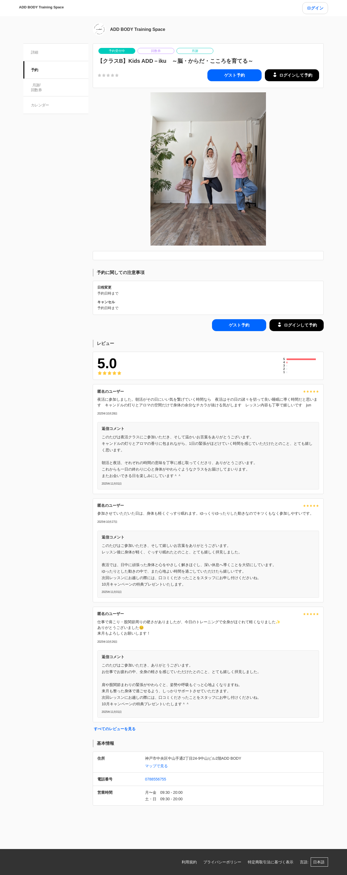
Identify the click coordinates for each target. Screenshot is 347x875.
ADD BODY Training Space (41, 7)
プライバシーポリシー (222, 862)
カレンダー (40, 105)
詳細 (34, 52)
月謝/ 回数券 (36, 87)
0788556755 (155, 779)
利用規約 (189, 862)
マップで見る (156, 766)
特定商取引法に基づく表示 (270, 862)
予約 (34, 70)
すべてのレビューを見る (115, 729)
